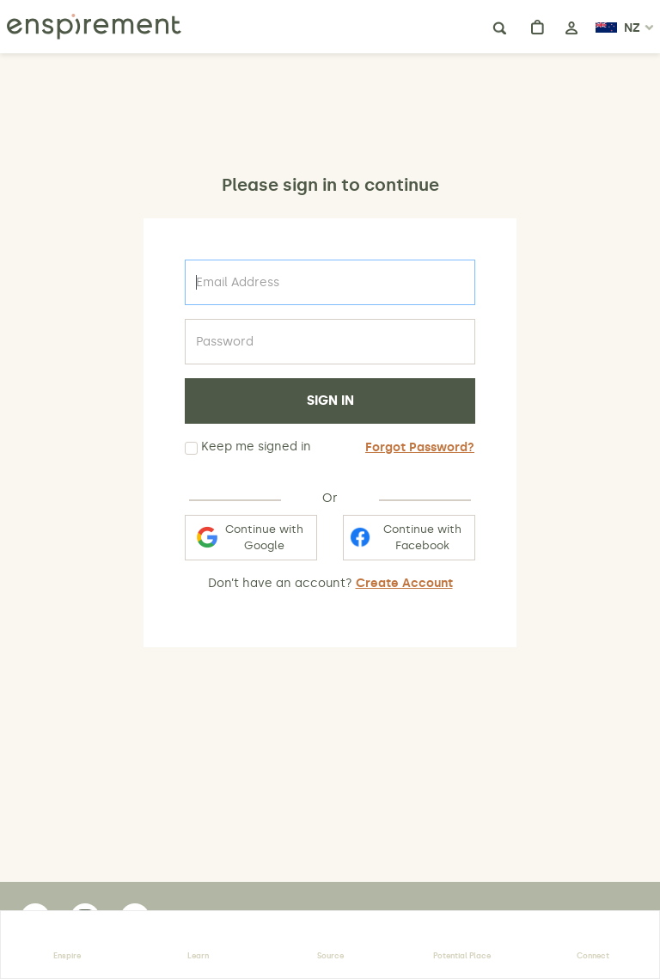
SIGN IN (330, 400)
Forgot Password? (419, 447)
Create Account (404, 583)
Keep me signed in (248, 447)
